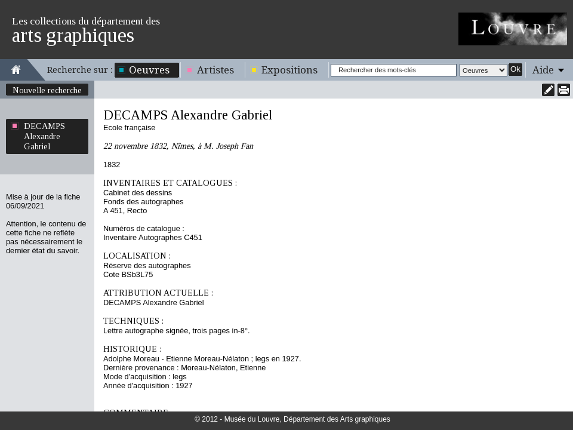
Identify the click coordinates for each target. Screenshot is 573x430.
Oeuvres (149, 70)
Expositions (289, 70)
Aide (543, 70)
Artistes (215, 70)
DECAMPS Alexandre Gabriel (44, 136)
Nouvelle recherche (47, 90)
